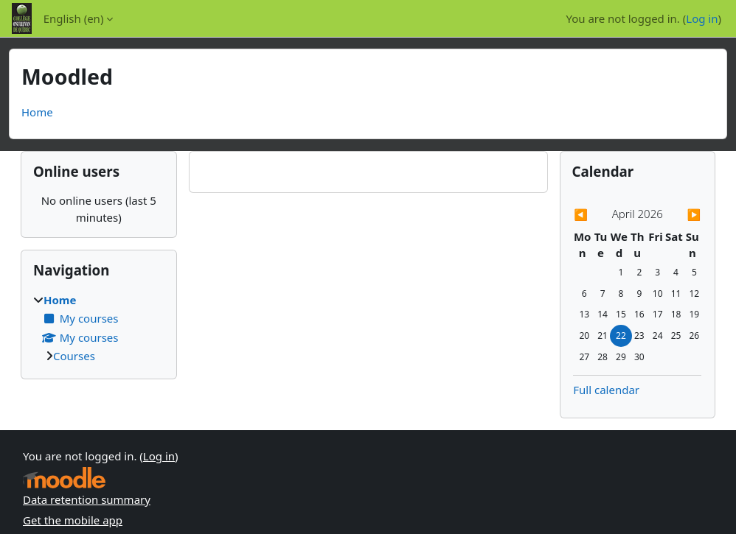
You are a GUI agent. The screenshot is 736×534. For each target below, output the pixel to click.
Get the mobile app (72, 520)
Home (37, 112)
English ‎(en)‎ (74, 18)
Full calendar (606, 389)
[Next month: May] (682, 214)
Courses (74, 355)
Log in (702, 18)
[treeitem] (98, 328)
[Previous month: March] (592, 214)
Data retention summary (86, 499)
